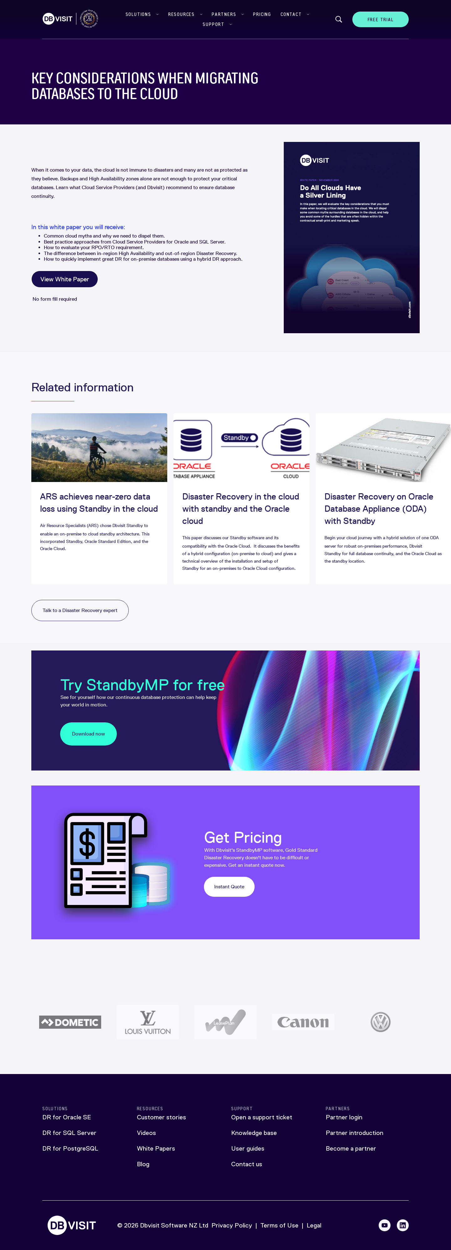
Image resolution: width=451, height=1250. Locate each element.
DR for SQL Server (69, 1132)
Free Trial (381, 20)
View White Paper (64, 279)
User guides (247, 1148)
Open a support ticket (261, 1117)
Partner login (344, 1117)
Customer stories (161, 1117)
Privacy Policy (231, 1225)
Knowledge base (254, 1132)
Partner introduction (354, 1132)
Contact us (246, 1164)
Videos (146, 1132)
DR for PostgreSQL (70, 1148)
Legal (314, 1225)
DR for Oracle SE (66, 1117)
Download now (88, 734)
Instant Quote (229, 887)
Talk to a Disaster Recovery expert (80, 610)
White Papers (156, 1148)
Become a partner (351, 1148)
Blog (143, 1164)
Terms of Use (279, 1225)
